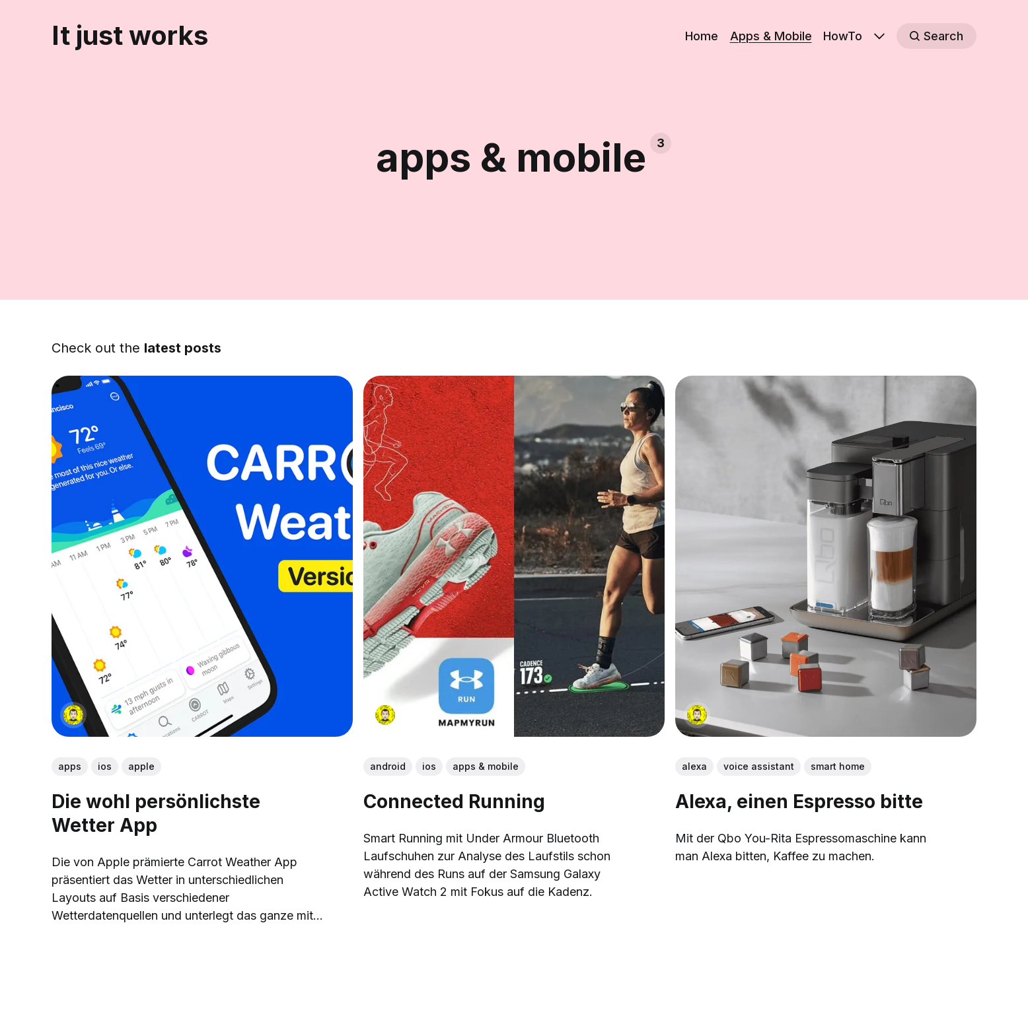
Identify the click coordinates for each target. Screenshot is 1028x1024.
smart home (838, 766)
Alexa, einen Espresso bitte (799, 801)
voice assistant (758, 766)
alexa (694, 766)
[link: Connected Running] (514, 733)
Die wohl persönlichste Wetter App (156, 813)
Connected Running (454, 801)
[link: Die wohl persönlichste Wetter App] (202, 733)
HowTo (842, 36)
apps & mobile (486, 766)
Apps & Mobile (771, 36)
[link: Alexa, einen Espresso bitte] (825, 733)
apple (141, 766)
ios (105, 766)
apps (69, 766)
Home (701, 36)
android (388, 766)
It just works (130, 35)
